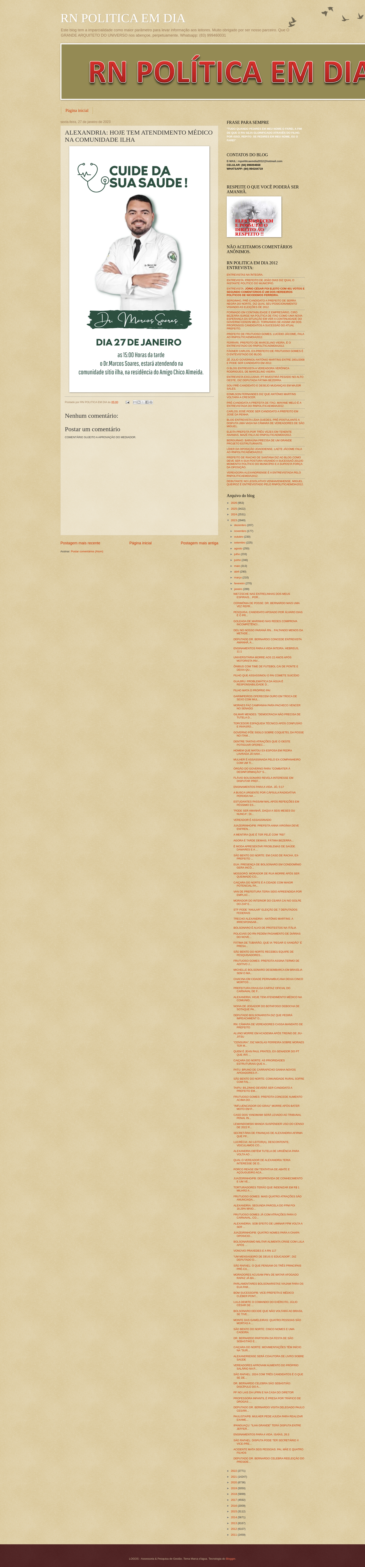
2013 (234, 1523)
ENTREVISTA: (266, 292)
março (238, 577)
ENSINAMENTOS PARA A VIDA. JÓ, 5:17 (258, 786)
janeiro (238, 589)
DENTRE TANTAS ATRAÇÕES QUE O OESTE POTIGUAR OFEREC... (261, 743)
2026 (234, 502)
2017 (234, 1499)
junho (237, 560)
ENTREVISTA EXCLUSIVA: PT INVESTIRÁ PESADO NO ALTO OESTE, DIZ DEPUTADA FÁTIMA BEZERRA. (265, 378)
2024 (234, 514)
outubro (239, 536)
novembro (240, 531)
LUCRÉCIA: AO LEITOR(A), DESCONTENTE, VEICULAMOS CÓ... (261, 1143)
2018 (234, 1494)
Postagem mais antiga (199, 543)
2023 (234, 520)
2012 (234, 1528)
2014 (234, 1517)
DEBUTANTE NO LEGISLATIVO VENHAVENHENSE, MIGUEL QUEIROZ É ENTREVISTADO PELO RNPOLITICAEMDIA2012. (265, 483)
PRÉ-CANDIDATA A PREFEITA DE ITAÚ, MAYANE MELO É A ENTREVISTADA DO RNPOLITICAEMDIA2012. (264, 404)
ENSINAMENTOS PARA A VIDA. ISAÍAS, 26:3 (261, 1434)
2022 (234, 1470)
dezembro (240, 525)
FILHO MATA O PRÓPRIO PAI (251, 690)
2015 (234, 1511)
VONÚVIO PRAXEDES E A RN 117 (254, 1250)
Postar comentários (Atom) (87, 551)
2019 (234, 1488)
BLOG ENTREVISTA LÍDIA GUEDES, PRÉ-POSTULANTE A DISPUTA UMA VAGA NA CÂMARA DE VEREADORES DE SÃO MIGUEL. (265, 423)
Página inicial (76, 110)
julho (237, 554)
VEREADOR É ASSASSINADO (252, 819)
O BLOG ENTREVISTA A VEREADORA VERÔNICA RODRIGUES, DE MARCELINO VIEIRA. (258, 370)
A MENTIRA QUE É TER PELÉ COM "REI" (259, 834)
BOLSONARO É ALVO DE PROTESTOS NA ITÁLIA (264, 927)
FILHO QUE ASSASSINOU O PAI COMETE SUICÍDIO (266, 675)
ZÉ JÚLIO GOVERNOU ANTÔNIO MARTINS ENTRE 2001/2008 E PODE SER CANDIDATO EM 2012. (266, 361)
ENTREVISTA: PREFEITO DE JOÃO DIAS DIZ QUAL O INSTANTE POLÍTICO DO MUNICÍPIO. (260, 282)
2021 (234, 1476)
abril (237, 571)
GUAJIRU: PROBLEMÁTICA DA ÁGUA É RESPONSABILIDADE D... (258, 683)
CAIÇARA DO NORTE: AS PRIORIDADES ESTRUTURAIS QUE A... (259, 1062)
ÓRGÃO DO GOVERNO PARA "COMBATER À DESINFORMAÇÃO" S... (261, 770)
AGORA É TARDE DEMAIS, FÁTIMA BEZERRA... (263, 840)
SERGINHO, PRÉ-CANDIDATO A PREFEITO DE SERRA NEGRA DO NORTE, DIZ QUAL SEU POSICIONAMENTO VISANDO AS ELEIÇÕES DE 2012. (262, 304)
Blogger (230, 1558)
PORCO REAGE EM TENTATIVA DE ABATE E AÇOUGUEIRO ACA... (261, 1171)
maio (237, 565)
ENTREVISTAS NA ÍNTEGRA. (245, 274)
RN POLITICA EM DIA (123, 18)
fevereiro (239, 583)
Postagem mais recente (80, 543)
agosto (238, 548)
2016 (234, 1505)
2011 (234, 1534)
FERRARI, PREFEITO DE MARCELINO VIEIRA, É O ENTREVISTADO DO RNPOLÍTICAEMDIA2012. (259, 344)
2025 (234, 508)
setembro (240, 542)
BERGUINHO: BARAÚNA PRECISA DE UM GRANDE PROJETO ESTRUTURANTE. (259, 442)
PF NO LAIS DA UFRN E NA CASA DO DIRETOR (263, 1392)
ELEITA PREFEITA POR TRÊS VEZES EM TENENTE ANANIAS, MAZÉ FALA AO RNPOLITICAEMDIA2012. (259, 433)
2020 (234, 1482)
